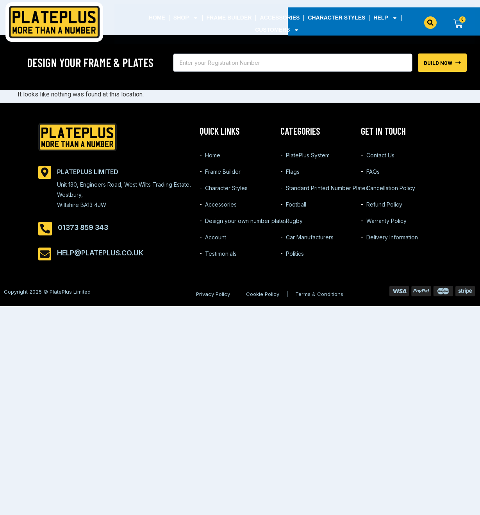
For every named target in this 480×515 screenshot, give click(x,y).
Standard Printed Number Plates (327, 188)
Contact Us (380, 155)
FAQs (373, 171)
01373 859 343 (83, 227)
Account (215, 237)
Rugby (294, 220)
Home (157, 17)
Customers (277, 30)
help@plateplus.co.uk (100, 253)
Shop (185, 18)
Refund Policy (384, 204)
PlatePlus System (308, 155)
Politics (295, 253)
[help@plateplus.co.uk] (44, 254)
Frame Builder (229, 17)
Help (385, 18)
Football (296, 204)
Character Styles (336, 17)
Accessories (280, 17)
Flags (293, 171)
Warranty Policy (386, 220)
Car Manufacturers (310, 237)
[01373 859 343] (45, 228)
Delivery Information (392, 237)
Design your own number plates (246, 220)
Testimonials (221, 253)
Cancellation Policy (390, 188)
